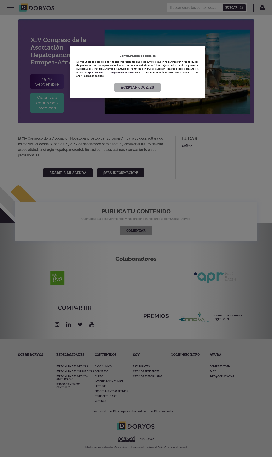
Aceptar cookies (137, 87)
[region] (137, 72)
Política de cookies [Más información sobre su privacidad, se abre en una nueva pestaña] (93, 75)
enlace (163, 72)
